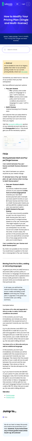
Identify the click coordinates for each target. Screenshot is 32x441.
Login (23, 4)
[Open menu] (28, 4)
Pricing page (10, 395)
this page (24, 72)
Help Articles (13, 36)
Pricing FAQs (10, 397)
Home (6, 36)
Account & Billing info (15, 124)
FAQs (5, 417)
